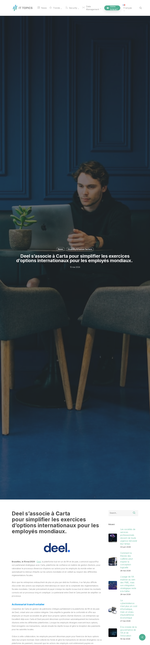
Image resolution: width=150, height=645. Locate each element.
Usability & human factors (80, 249)
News (60, 249)
